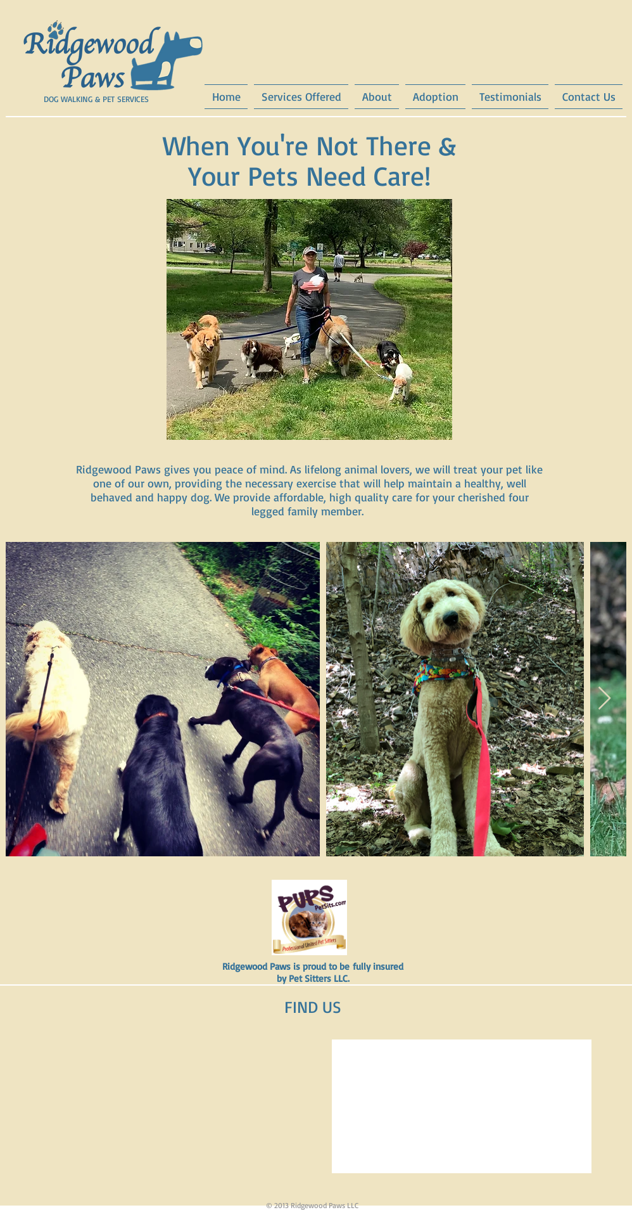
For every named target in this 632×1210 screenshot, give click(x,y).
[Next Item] (604, 698)
